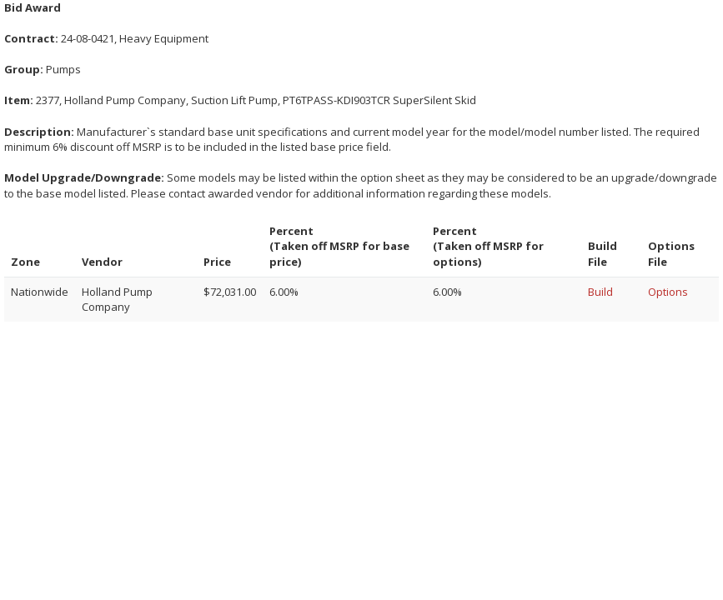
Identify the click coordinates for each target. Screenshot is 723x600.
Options (668, 291)
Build (600, 291)
